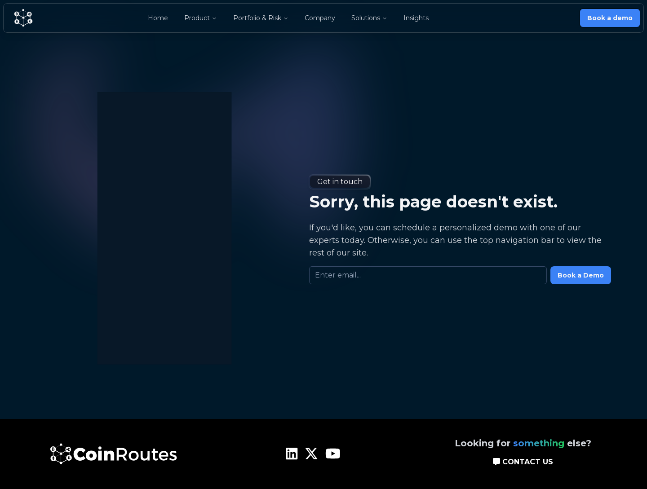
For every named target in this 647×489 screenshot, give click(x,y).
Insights (416, 18)
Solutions (369, 18)
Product (200, 18)
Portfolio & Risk (260, 18)
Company (320, 18)
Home (158, 18)
